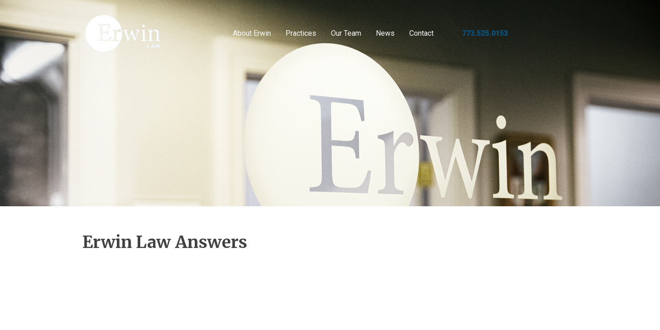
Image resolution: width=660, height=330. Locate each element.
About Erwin (252, 33)
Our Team (346, 33)
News (385, 33)
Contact (421, 33)
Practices (301, 33)
